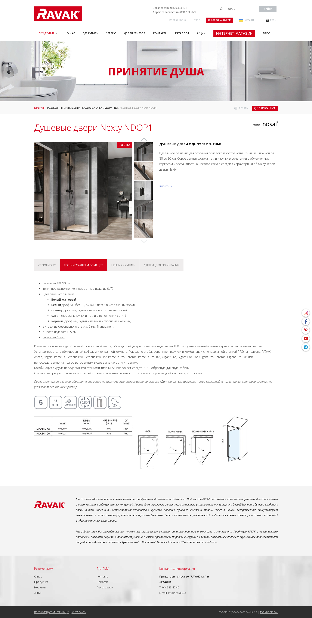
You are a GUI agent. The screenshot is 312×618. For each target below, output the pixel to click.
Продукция (52, 107)
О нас (38, 576)
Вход (197, 20)
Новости (102, 582)
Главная (39, 107)
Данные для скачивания (161, 265)
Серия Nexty (47, 265)
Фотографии (105, 587)
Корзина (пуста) (219, 20)
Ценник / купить (123, 265)
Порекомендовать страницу (51, 612)
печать (243, 108)
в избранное (267, 108)
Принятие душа (70, 107)
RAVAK (58, 13)
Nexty (117, 107)
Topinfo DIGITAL (269, 612)
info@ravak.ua (177, 593)
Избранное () (177, 20)
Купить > (165, 186)
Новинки (40, 587)
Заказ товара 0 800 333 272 (170, 8)
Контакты (102, 576)
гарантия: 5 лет (54, 337)
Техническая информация (83, 265)
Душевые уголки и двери (97, 107)
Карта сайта (79, 612)
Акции (38, 593)
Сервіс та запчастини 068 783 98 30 (175, 12)
